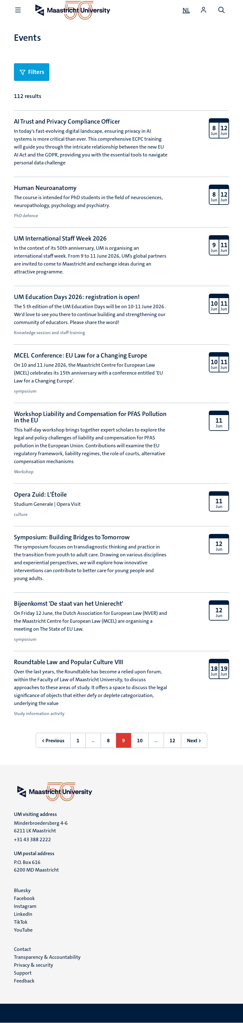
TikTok (21, 922)
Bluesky (22, 890)
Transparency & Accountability (47, 957)
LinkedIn (23, 914)
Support (23, 973)
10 (143, 742)
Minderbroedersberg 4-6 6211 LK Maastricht (41, 827)
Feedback (24, 980)
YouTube (23, 930)
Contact (22, 949)
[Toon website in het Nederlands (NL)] (186, 10)
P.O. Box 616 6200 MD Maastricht (36, 866)
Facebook (24, 898)
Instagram (25, 906)
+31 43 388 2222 (32, 839)
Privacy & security (33, 965)
